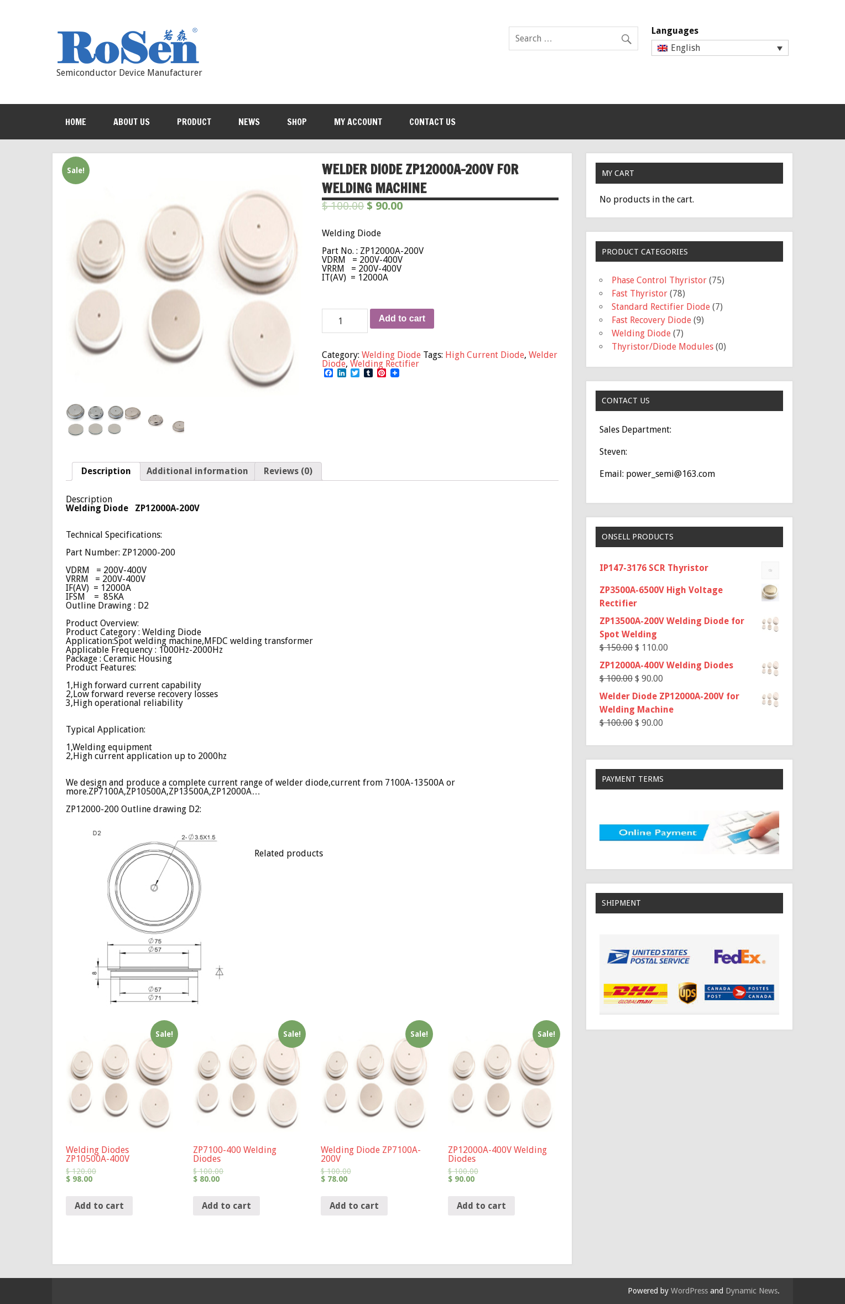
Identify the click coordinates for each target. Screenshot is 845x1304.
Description (106, 471)
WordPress (689, 1290)
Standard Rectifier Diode (661, 307)
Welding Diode (391, 355)
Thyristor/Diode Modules (662, 346)
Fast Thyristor (639, 293)
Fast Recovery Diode (651, 320)
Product (194, 122)
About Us (131, 122)
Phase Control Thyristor (659, 280)
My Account (358, 122)
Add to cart (402, 318)
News (249, 122)
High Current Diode (484, 355)
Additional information (197, 471)
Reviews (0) (288, 471)
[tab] (106, 471)
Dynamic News (752, 1290)
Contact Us (432, 122)
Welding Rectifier (384, 364)
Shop (297, 122)
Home (75, 122)
